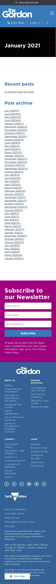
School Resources (10, 472)
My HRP (35, 458)
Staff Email (37, 462)
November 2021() (15, 200)
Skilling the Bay (40, 406)
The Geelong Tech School (38, 389)
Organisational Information (13, 390)
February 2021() (14, 229)
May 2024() (12, 117)
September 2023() (15, 136)
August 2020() (14, 242)
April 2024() (12, 120)
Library (8, 477)
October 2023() (14, 133)
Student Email (39, 447)
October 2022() (14, 165)
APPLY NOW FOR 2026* (27, 3)
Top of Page (19, 576)
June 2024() (12, 114)
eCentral (35, 444)
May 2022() (12, 181)
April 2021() (12, 223)
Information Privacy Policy (19, 522)
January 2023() (14, 155)
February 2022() (15, 191)
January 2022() (14, 194)
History (8, 385)
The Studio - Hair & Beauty (14, 452)
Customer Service (14, 460)
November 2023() (15, 130)
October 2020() (14, 239)
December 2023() (15, 126)
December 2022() (15, 158)
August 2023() (14, 139)
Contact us (10, 456)
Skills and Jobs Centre (39, 402)
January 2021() (13, 232)
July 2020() (12, 245)
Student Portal (39, 451)
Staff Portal (37, 466)
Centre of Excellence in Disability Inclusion (12, 427)
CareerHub (37, 455)
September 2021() (15, 207)
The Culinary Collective (38, 395)
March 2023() (13, 152)
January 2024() (14, 123)
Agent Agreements (11, 412)
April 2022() (12, 184)
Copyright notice (14, 513)
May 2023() (12, 146)
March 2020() (13, 255)
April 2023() (12, 149)
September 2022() (16, 168)
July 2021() (11, 213)
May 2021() (11, 219)
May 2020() (12, 248)
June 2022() (12, 178)
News (17, 62)
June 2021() (11, 216)
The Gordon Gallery (11, 445)
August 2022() (14, 171)
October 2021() (14, 203)
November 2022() (15, 162)
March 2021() (13, 226)
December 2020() (15, 235)
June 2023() (12, 142)
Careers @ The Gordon (13, 406)
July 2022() (12, 175)
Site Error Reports (14, 509)
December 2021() (15, 197)
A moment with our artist (19, 91)
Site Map (9, 526)
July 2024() (11, 110)
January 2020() (14, 258)
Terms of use (11, 517)
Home (6, 62)
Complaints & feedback (12, 465)
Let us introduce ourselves (14, 418)
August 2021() (13, 210)
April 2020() (12, 251)
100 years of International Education (11, 398)
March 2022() (13, 187)
